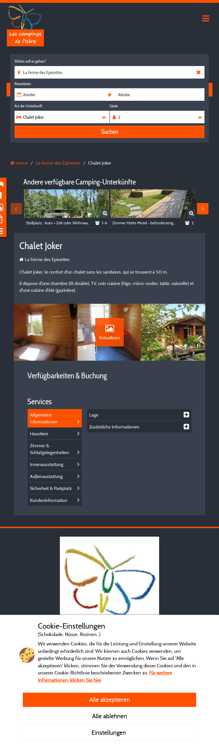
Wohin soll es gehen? (30, 61)
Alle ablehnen (109, 716)
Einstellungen (109, 732)
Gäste (114, 105)
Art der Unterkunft (28, 105)
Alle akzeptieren (109, 699)
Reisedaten (23, 83)
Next (202, 208)
